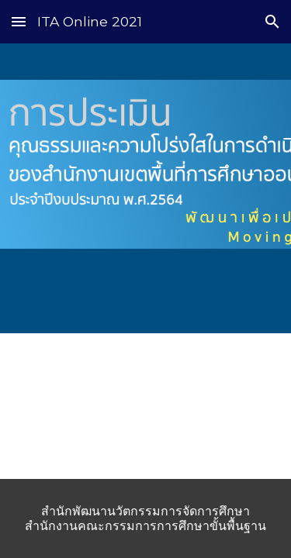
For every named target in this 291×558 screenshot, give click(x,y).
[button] (18, 21)
